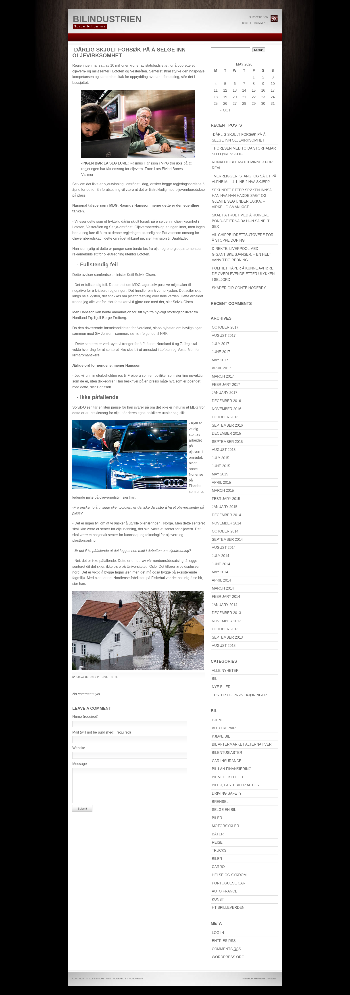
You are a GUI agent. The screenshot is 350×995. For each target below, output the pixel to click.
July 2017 (220, 344)
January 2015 (224, 507)
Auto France (224, 891)
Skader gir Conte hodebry (239, 288)
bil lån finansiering (231, 769)
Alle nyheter (225, 670)
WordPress (136, 978)
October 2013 (225, 629)
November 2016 (226, 409)
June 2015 (221, 466)
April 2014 (221, 580)
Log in (218, 933)
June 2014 (221, 564)
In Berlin (247, 978)
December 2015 (226, 433)
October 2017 (225, 327)
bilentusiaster (227, 752)
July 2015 (220, 458)
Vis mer (87, 175)
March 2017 (223, 376)
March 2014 (223, 588)
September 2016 (227, 425)
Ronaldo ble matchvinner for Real (242, 165)
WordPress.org (228, 957)
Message (79, 764)
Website (78, 748)
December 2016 (226, 401)
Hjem (217, 720)
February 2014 (226, 596)
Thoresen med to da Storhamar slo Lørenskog (244, 151)
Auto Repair (224, 728)
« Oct (225, 110)
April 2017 (221, 368)
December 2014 (226, 515)
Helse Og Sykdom (229, 875)
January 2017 (224, 393)
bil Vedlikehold (227, 777)
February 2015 (226, 499)
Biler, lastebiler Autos (235, 785)
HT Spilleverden (228, 907)
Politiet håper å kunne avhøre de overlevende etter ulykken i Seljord (243, 274)
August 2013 (223, 646)
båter (218, 834)
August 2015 (223, 450)
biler (217, 818)
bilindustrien (107, 19)
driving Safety (227, 793)
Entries (224, 941)
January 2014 (224, 605)
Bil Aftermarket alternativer (242, 744)
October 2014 (225, 531)
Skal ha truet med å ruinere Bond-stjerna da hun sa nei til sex (242, 220)
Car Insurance (226, 761)
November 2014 (226, 523)
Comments (261, 23)
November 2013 (226, 621)
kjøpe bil (221, 736)
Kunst (218, 899)
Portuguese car (228, 883)
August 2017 (223, 335)
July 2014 (220, 556)
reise (217, 842)
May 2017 (220, 360)
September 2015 (227, 442)
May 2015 (220, 474)
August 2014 (223, 547)
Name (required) (85, 716)
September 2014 (227, 539)
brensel (220, 802)
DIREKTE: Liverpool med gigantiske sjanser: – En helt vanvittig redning (241, 254)
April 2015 (221, 482)
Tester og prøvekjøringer (239, 695)
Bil (116, 677)
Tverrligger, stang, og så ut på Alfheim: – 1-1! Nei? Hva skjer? (244, 179)
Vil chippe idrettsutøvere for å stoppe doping (242, 238)
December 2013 (226, 613)
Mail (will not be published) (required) (101, 732)
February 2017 (226, 384)
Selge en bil (224, 810)
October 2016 (225, 417)
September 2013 (227, 637)
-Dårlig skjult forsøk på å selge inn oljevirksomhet (129, 52)
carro (218, 867)
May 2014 (220, 572)
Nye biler (221, 687)
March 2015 (223, 490)
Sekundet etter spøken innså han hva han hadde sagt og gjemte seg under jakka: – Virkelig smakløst (242, 198)
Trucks (219, 850)
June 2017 (221, 352)
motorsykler (225, 826)
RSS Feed (247, 23)
